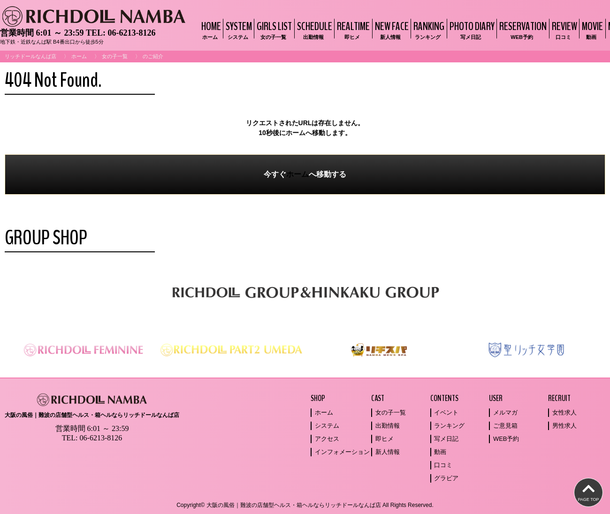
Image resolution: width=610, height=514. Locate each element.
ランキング (449, 425)
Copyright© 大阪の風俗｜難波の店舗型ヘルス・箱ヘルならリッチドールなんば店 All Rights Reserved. (305, 505)
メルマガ (505, 412)
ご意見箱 (505, 425)
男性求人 (564, 425)
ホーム (79, 56)
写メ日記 (446, 438)
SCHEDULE (313, 30)
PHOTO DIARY (471, 30)
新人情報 (387, 451)
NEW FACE (391, 30)
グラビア (446, 478)
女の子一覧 (115, 56)
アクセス (327, 438)
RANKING (427, 30)
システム (327, 425)
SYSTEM (237, 30)
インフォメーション (342, 451)
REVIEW (563, 30)
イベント (446, 412)
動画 (440, 451)
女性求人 (564, 412)
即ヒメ (384, 438)
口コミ (443, 465)
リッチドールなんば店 (30, 56)
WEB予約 (506, 438)
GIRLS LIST (273, 30)
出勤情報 (387, 425)
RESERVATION (522, 30)
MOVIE (591, 30)
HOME (210, 30)
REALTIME (352, 30)
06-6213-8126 (131, 33)
